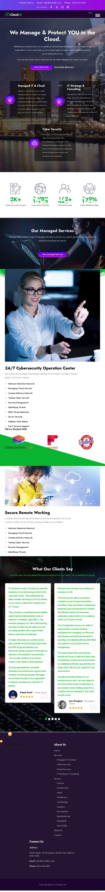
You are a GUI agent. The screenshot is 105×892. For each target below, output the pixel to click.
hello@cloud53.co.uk (52, 2)
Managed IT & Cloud (31, 86)
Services (58, 756)
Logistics (61, 808)
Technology (62, 803)
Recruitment (62, 812)
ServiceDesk (41, 7)
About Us (58, 831)
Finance (60, 784)
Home (57, 751)
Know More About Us (65, 67)
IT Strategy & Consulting (76, 87)
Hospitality (61, 822)
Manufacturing (63, 817)
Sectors (57, 780)
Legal (59, 793)
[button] (46, 720)
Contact (57, 836)
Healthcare (62, 798)
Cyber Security (52, 130)
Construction (62, 789)
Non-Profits (62, 827)
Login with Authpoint (14, 746)
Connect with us (26, 2)
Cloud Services (64, 770)
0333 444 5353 (79, 2)
